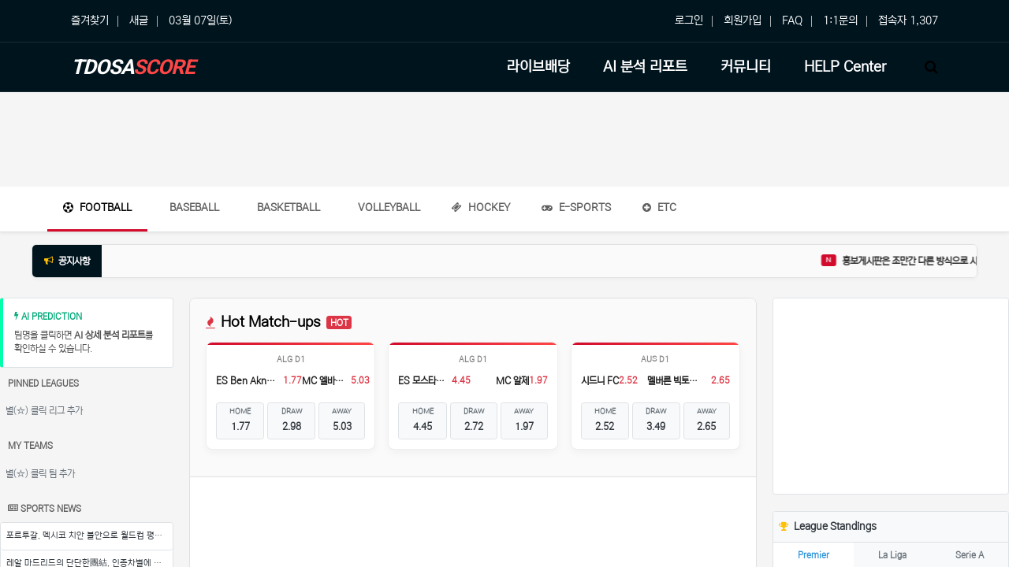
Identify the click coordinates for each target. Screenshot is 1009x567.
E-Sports (576, 207)
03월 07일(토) (200, 20)
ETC (659, 207)
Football (97, 207)
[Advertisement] (504, 139)
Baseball (194, 207)
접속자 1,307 (908, 20)
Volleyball (389, 207)
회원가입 (742, 20)
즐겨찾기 (90, 20)
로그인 (689, 20)
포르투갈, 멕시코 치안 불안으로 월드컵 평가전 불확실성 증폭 (89, 535)
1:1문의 (840, 20)
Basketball (288, 207)
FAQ (792, 20)
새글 (138, 20)
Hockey (481, 207)
